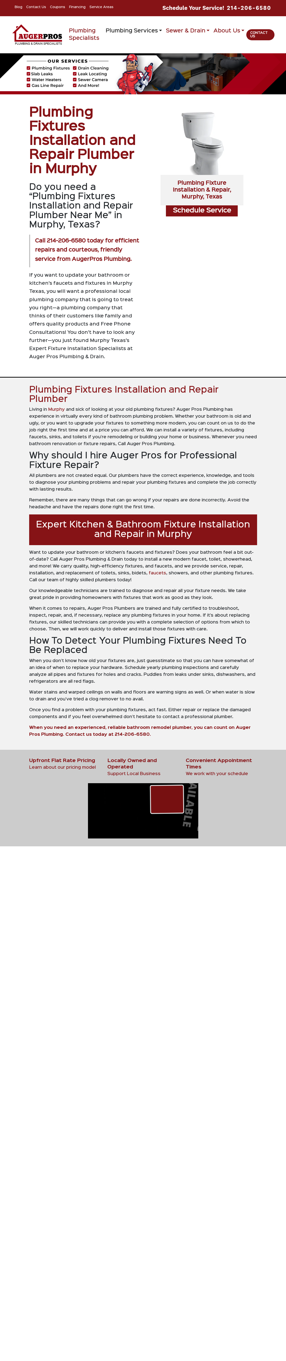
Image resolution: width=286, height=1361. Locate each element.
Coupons (57, 7)
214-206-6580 (249, 8)
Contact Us (36, 7)
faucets (157, 573)
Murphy (57, 409)
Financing (77, 7)
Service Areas (101, 7)
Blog (18, 7)
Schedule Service (202, 211)
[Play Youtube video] (202, 1320)
